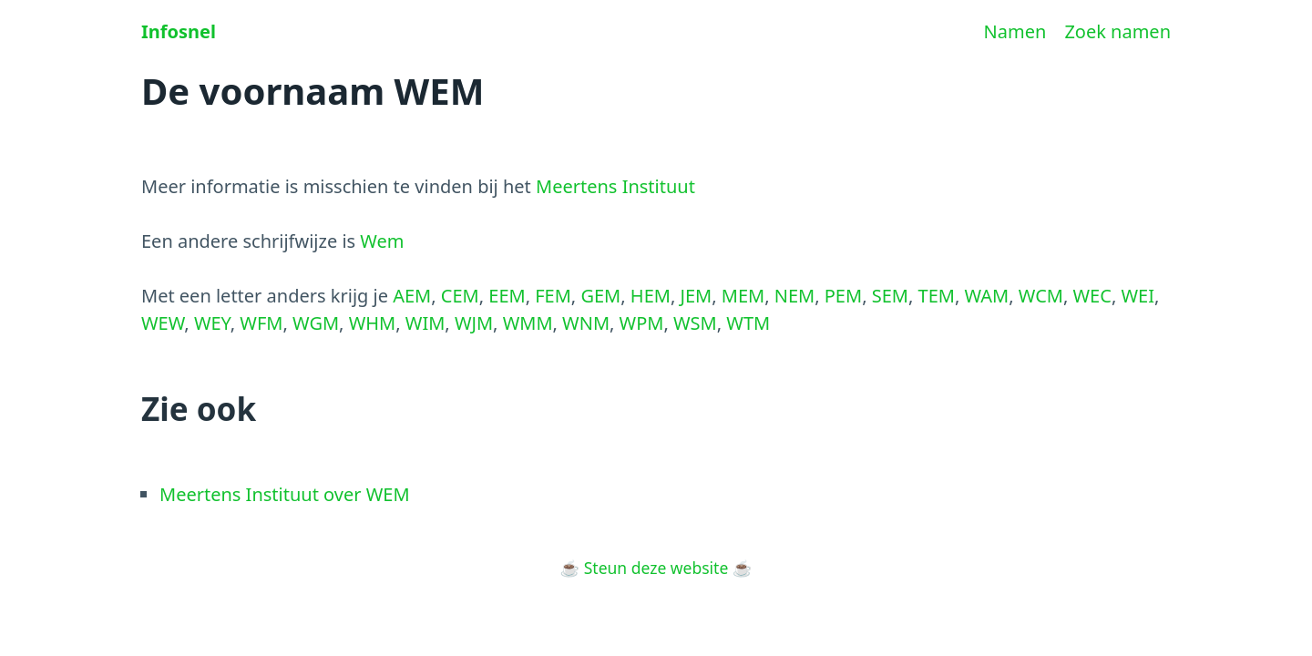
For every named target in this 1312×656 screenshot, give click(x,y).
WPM (642, 323)
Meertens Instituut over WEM (284, 494)
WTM (748, 323)
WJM (474, 323)
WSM (695, 323)
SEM (890, 295)
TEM (936, 295)
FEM (553, 295)
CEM (460, 295)
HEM (650, 295)
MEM (743, 295)
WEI (1137, 295)
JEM (696, 295)
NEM (794, 295)
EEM (506, 295)
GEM (600, 295)
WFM (261, 323)
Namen (1015, 31)
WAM (986, 295)
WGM (315, 323)
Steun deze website (656, 568)
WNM (586, 323)
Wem (382, 241)
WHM (372, 323)
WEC (1092, 295)
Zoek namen (1117, 31)
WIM (425, 323)
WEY (212, 323)
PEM (843, 295)
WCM (1041, 295)
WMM (528, 323)
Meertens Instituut (615, 186)
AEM (412, 295)
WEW (162, 323)
